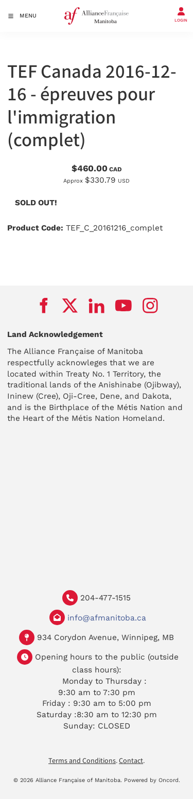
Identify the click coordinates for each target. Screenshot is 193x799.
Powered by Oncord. (152, 780)
